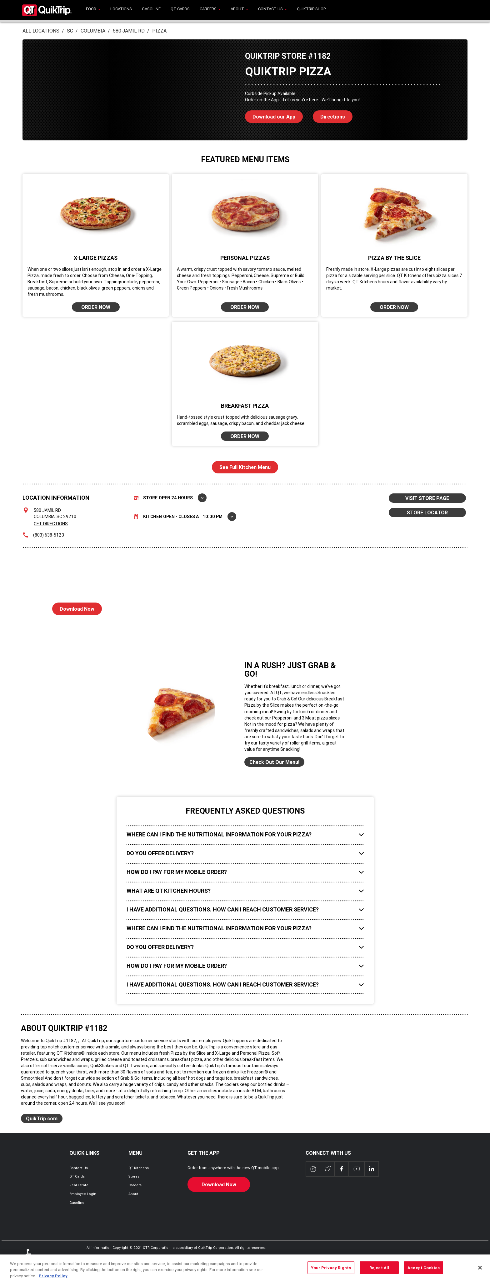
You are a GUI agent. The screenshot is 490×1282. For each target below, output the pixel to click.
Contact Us (78, 1168)
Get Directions (51, 524)
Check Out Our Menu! (274, 762)
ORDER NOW (95, 307)
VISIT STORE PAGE (427, 498)
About (133, 1194)
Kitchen (185, 516)
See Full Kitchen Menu (245, 467)
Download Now (73, 607)
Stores (133, 1176)
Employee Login (82, 1194)
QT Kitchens (138, 1168)
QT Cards (77, 1176)
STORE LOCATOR (427, 512)
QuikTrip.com (42, 1118)
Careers (135, 1185)
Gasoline (76, 1202)
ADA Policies (30, 1258)
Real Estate (78, 1185)
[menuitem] (93, 10)
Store (170, 497)
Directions (329, 115)
